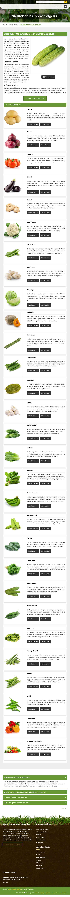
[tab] (35, 777)
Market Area (40, 840)
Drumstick (31, 335)
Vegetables (13, 25)
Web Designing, (39, 893)
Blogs (38, 834)
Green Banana (32, 493)
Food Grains (40, 852)
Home (5, 25)
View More (40, 868)
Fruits (38, 860)
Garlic (29, 403)
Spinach (30, 470)
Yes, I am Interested (35, 98)
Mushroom (31, 267)
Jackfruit (30, 380)
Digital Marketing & (50, 893)
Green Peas (31, 245)
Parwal (29, 538)
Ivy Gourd (30, 628)
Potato (29, 109)
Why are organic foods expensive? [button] (16, 803)
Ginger (29, 200)
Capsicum (31, 719)
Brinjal (29, 177)
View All (63, 809)
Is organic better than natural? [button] (15, 797)
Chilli (29, 696)
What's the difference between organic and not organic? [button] (25, 792)
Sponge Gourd (32, 651)
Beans (29, 673)
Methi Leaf (31, 561)
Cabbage (30, 290)
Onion (29, 132)
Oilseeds (39, 863)
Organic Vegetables (34, 741)
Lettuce (30, 448)
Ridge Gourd (31, 583)
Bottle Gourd (32, 515)
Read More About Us (12, 845)
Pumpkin (30, 312)
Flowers (39, 865)
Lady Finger (31, 358)
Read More (33, 124)
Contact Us (40, 837)
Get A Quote (48, 77)
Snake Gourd (32, 606)
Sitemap (39, 843)
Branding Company (61, 893)
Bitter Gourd (31, 425)
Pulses (38, 855)
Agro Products (41, 832)
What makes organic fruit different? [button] (17, 777)
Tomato (30, 154)
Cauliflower (31, 222)
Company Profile (42, 829)
